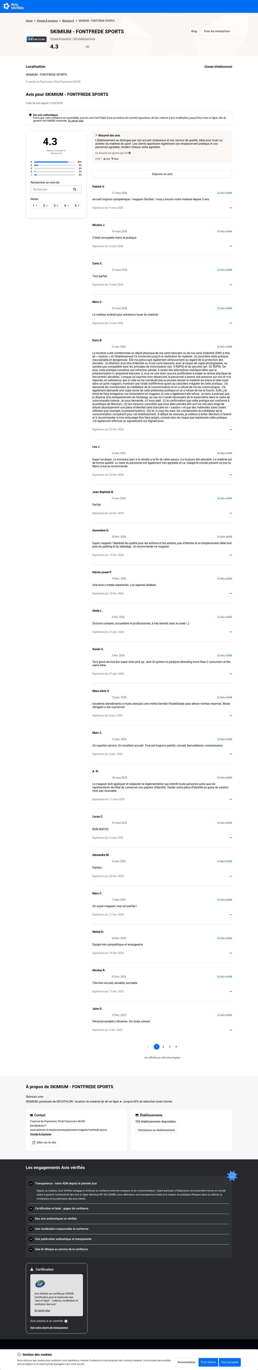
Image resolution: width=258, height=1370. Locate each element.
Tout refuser (208, 1362)
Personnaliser (186, 1362)
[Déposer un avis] (162, 174)
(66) (88, 46)
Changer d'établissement (218, 66)
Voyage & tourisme (47, 20)
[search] (74, 189)
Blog (194, 31)
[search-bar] (56, 189)
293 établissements (84, 38)
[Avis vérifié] (218, 192)
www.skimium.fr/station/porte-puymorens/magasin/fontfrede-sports (68, 1129)
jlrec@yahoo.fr (38, 1125)
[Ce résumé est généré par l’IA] (129, 153)
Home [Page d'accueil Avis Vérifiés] (29, 20)
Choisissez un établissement (156, 1130)
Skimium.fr (68, 20)
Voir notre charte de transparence (49, 1327)
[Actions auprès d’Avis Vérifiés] (231, 208)
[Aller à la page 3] (169, 1047)
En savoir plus (75, 120)
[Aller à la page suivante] (176, 1047)
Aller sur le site (44, 1142)
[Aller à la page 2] (163, 1047)
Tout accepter (230, 1362)
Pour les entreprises (217, 31)
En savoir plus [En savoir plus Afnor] (42, 1310)
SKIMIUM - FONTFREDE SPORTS (96, 20)
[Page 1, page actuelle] (156, 1047)
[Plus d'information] (66, 1321)
